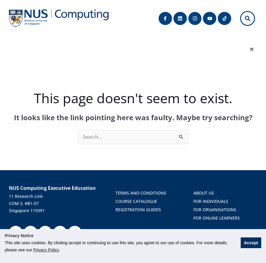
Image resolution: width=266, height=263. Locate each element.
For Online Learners (216, 218)
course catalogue (137, 201)
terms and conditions (142, 193)
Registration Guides (139, 209)
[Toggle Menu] (251, 50)
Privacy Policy (46, 250)
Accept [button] (251, 242)
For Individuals (210, 201)
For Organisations (216, 209)
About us (203, 193)
